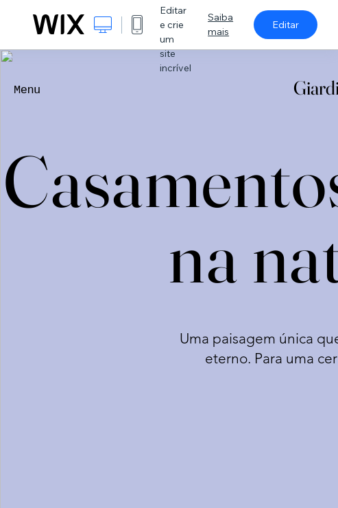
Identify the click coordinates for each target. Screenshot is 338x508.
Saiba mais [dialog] (220, 24)
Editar (285, 25)
